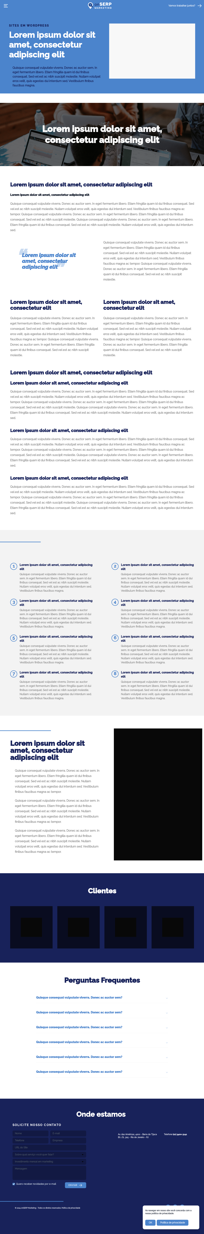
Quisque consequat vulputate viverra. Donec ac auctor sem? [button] (102, 998)
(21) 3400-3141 (180, 1134)
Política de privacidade (71, 1208)
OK (150, 1222)
